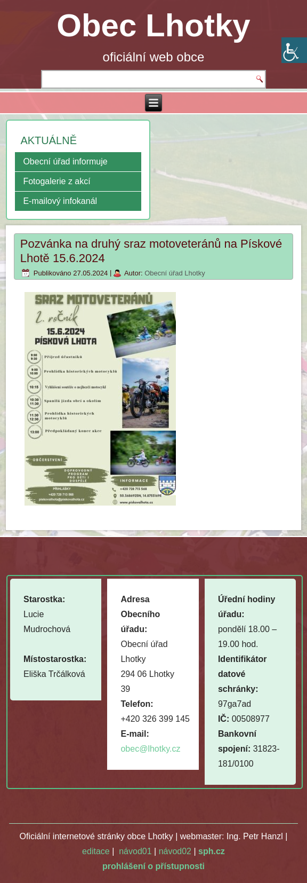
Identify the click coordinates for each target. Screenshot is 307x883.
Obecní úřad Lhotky (174, 273)
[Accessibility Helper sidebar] (294, 50)
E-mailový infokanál (60, 201)
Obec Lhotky (153, 25)
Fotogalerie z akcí (56, 181)
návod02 (175, 851)
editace (96, 851)
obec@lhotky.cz (150, 748)
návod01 (135, 851)
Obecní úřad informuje (65, 161)
